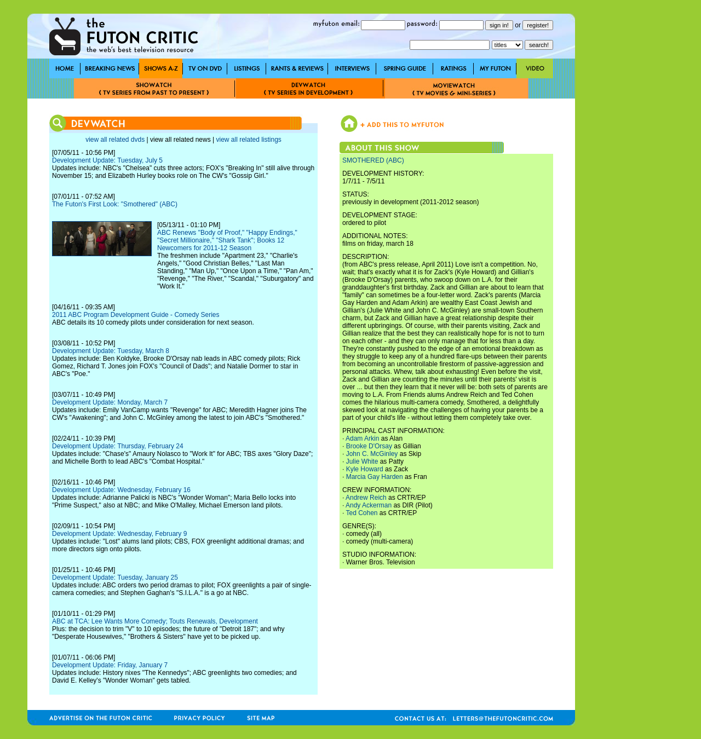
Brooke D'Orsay (369, 446)
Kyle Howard (364, 469)
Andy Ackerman (369, 505)
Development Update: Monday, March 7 (110, 402)
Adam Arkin (362, 438)
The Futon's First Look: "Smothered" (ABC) (114, 204)
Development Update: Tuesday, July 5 (107, 160)
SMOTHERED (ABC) (373, 160)
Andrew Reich (366, 497)
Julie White (362, 461)
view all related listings (248, 139)
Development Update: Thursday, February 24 (117, 446)
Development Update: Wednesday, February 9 (119, 534)
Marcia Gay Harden (374, 477)
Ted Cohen (361, 513)
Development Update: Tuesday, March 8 (110, 351)
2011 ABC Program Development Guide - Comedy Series (135, 315)
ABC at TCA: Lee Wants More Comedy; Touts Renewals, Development (155, 621)
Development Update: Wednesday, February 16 (121, 490)
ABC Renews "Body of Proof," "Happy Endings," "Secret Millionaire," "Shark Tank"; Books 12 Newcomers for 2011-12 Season (227, 240)
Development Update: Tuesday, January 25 (115, 577)
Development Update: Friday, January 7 (110, 665)
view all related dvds (115, 139)
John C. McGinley (372, 454)
